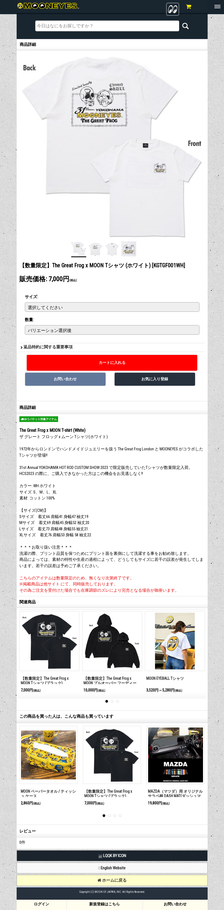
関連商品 (27, 602)
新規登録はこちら (104, 904)
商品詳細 (27, 407)
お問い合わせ (175, 904)
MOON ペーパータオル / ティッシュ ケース (48, 793)
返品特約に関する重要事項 (48, 347)
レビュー (27, 831)
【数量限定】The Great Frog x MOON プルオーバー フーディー (109, 680)
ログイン (41, 904)
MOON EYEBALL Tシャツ (165, 678)
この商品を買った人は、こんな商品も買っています (66, 716)
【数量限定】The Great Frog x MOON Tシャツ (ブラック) (44, 680)
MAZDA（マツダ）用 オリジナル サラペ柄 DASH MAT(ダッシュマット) (175, 796)
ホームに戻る (112, 880)
